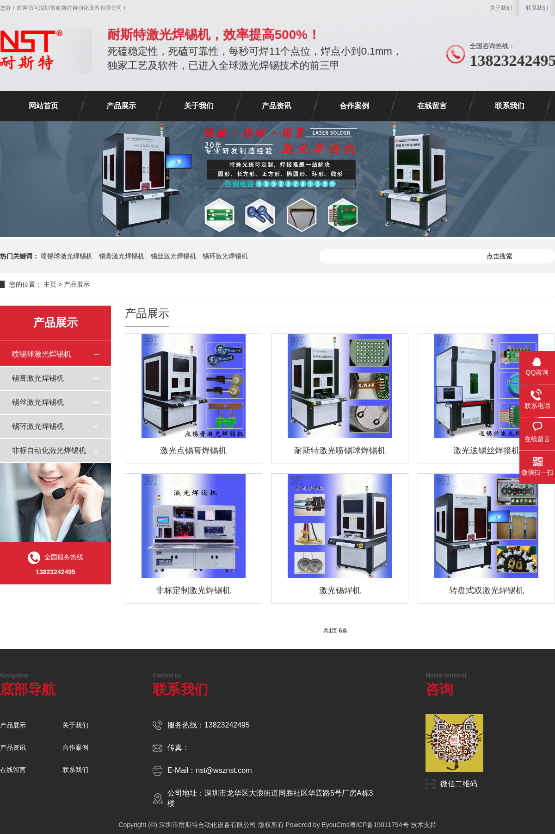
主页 (49, 284)
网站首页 (43, 106)
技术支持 (424, 824)
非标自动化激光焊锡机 (49, 450)
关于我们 (501, 8)
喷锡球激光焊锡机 (66, 256)
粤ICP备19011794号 (379, 824)
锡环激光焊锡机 (225, 256)
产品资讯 (276, 106)
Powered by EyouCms (317, 824)
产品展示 (121, 106)
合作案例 (354, 106)
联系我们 (537, 8)
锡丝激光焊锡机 (173, 256)
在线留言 (432, 106)
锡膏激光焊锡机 (121, 256)
